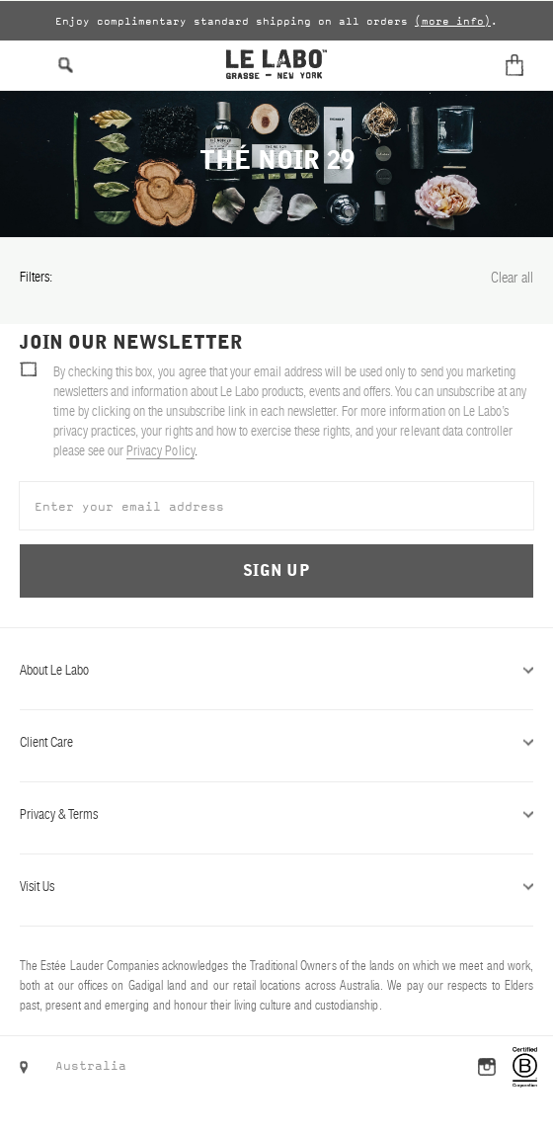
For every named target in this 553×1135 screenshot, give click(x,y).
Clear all (512, 277)
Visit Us (276, 886)
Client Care (276, 742)
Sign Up (276, 571)
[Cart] (518, 65)
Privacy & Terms (276, 814)
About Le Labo (276, 670)
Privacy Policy (160, 450)
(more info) (453, 21)
